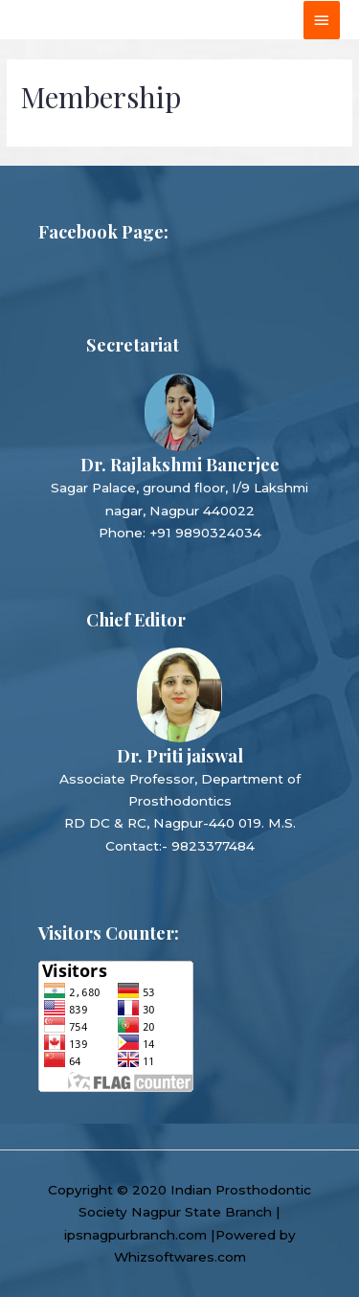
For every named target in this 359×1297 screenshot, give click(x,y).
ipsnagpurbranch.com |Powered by (180, 1234)
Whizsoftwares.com (180, 1256)
